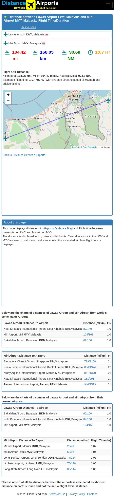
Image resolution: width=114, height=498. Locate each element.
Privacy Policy (77, 494)
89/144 (71, 469)
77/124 (71, 457)
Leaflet (75, 147)
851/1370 (90, 372)
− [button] (8, 101)
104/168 (88, 334)
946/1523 (90, 384)
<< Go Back (28, 27)
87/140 (87, 328)
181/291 (89, 378)
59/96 (70, 451)
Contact (92, 494)
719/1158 (90, 361)
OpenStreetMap (90, 147)
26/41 (70, 446)
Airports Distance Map (58, 228)
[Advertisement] (57, 184)
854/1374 (90, 367)
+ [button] (8, 95)
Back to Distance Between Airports (24, 155)
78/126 (71, 463)
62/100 (87, 340)
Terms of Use (57, 494)
